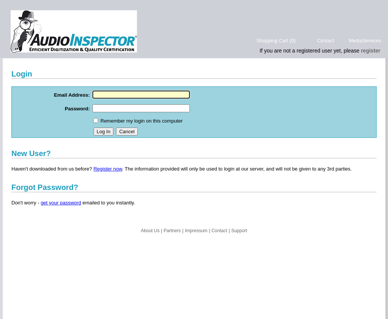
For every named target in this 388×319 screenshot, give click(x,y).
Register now (108, 169)
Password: (77, 109)
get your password (61, 203)
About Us (150, 230)
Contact (325, 40)
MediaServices (365, 40)
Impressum (196, 230)
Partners (172, 230)
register (370, 51)
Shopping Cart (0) (276, 40)
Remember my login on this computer (141, 121)
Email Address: (72, 95)
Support (239, 230)
